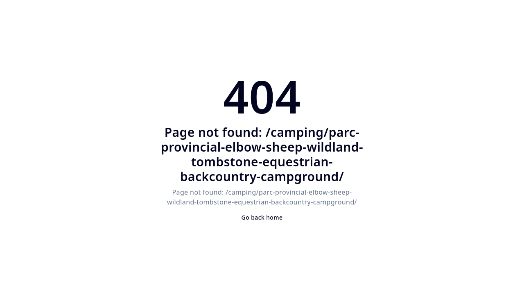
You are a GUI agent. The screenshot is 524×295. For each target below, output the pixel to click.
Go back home (262, 217)
